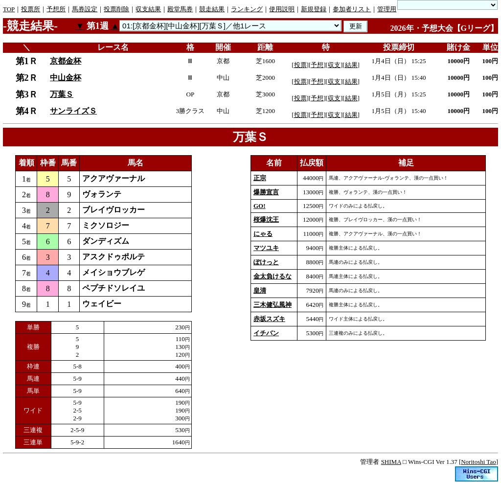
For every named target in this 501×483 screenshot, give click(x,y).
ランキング (247, 9)
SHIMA (391, 461)
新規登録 (313, 9)
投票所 (30, 9)
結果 (351, 65)
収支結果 (148, 9)
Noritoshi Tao (478, 461)
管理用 (386, 9)
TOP (9, 9)
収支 (334, 65)
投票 (300, 65)
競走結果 (212, 9)
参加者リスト (352, 9)
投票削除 (116, 9)
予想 (317, 65)
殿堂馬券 (180, 9)
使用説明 (282, 9)
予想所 (56, 9)
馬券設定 (84, 9)
